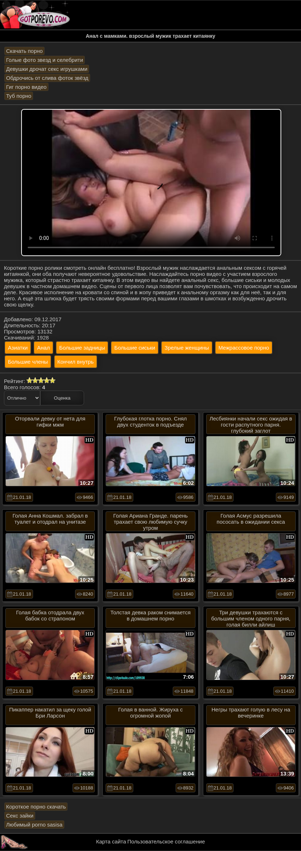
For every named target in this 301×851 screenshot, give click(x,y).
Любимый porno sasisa (34, 825)
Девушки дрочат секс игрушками (46, 69)
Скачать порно (24, 51)
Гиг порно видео (26, 87)
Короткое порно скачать (36, 807)
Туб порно (18, 96)
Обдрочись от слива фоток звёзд (47, 78)
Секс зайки (19, 816)
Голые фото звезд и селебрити (44, 60)
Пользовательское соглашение (166, 841)
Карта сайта (111, 841)
